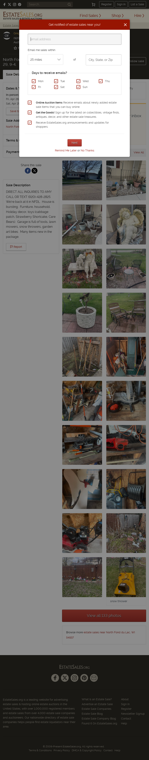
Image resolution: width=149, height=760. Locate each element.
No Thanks (87, 150)
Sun (85, 87)
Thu (107, 81)
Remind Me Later (66, 150)
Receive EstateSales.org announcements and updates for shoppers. (72, 124)
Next (75, 142)
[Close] (125, 24)
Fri (39, 87)
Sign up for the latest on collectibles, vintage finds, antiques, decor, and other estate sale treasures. (78, 114)
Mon (40, 81)
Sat (62, 87)
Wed (86, 81)
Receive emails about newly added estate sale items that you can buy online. (76, 104)
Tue (62, 81)
